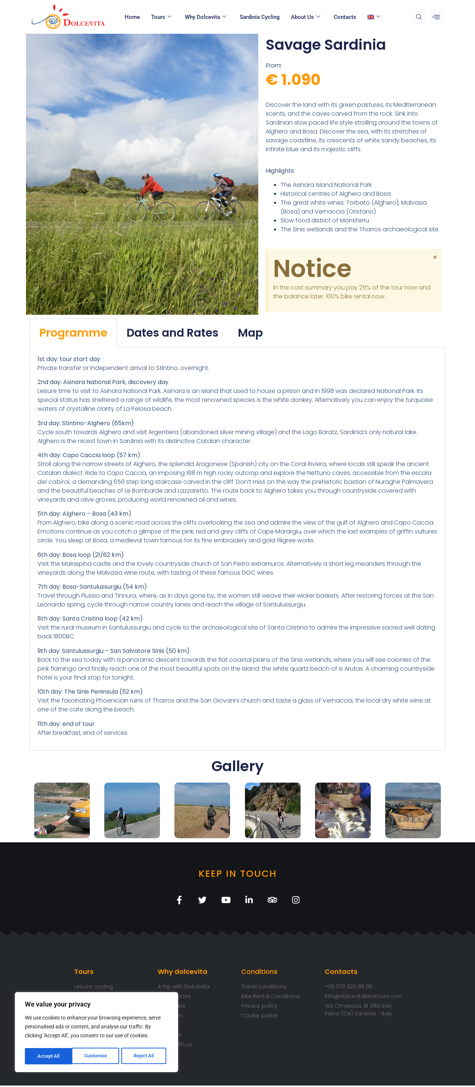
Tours (161, 17)
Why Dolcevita (205, 17)
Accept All (145, 1056)
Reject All (97, 1056)
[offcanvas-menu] (436, 17)
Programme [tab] (73, 333)
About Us (305, 17)
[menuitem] (375, 17)
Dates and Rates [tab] (173, 333)
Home (132, 17)
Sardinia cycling (260, 17)
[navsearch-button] (419, 17)
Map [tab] (250, 333)
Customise (48, 1056)
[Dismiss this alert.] (434, 257)
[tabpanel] (237, 548)
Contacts (345, 17)
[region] (96, 1033)
